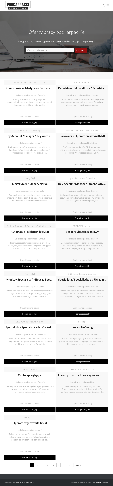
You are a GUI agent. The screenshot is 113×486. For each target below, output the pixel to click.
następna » (78, 465)
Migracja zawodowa (102, 482)
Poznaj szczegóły (29, 122)
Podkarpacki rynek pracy (87, 482)
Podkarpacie (75, 482)
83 (70, 465)
